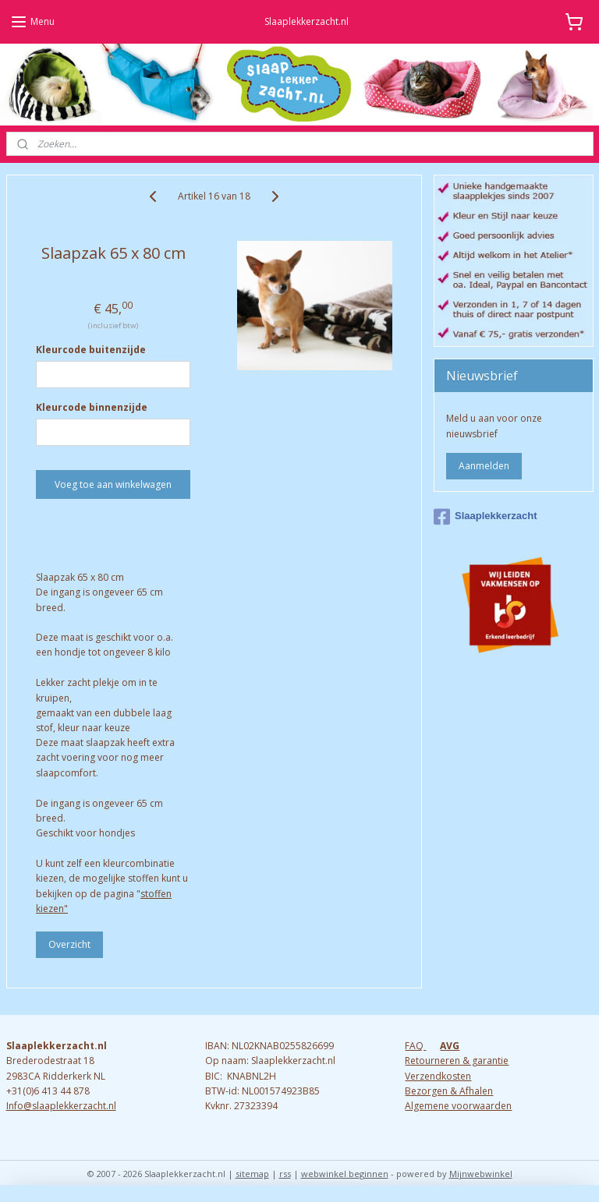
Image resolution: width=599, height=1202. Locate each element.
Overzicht (69, 944)
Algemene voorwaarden (458, 1105)
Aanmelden (484, 465)
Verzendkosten (438, 1076)
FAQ (415, 1045)
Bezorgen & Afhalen (449, 1091)
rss (285, 1173)
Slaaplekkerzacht (485, 516)
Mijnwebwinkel (480, 1173)
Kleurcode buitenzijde (91, 349)
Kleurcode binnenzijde (91, 407)
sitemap (252, 1173)
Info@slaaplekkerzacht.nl (61, 1105)
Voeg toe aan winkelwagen (113, 484)
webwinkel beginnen (344, 1173)
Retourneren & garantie (457, 1060)
